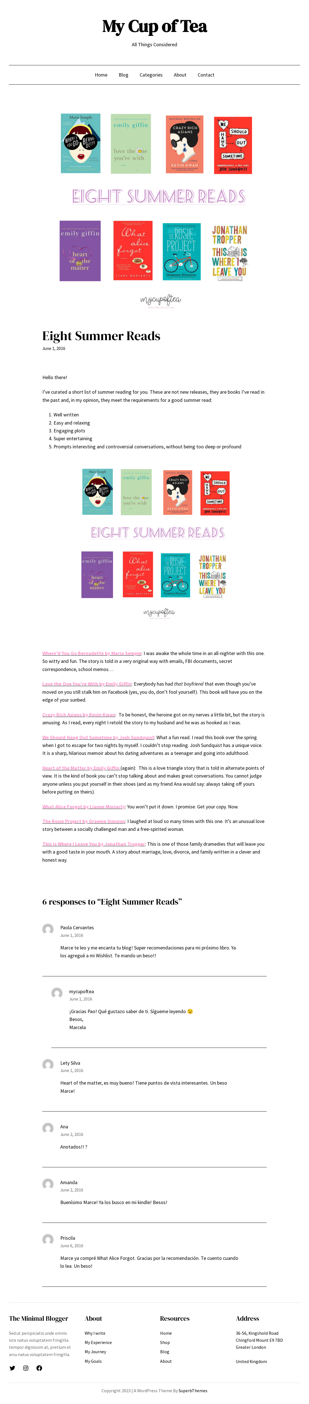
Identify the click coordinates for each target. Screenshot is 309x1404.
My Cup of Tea (154, 26)
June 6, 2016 (71, 1245)
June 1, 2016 (71, 935)
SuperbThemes (193, 1390)
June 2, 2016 (71, 1134)
